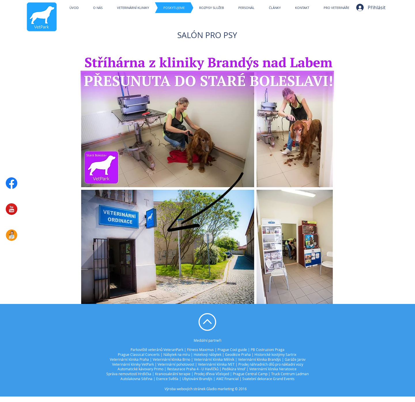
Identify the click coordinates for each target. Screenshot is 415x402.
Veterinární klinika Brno (171, 359)
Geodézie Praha (238, 354)
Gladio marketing (220, 388)
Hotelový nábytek (207, 354)
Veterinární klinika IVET (216, 364)
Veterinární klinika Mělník (214, 359)
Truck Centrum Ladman (290, 373)
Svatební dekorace (257, 378)
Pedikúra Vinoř (234, 369)
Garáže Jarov (295, 359)
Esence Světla (167, 378)
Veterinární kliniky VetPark (133, 364)
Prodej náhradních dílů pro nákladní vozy (270, 364)
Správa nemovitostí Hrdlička (128, 373)
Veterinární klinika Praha (129, 359)
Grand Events (284, 378)
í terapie (183, 373)
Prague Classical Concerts (139, 354)
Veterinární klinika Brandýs (259, 359)
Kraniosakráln (166, 373)
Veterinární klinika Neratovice (273, 369)
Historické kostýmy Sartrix (275, 354)
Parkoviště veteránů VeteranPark (157, 349)
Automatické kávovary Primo (140, 369)
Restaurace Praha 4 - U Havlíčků (192, 369)
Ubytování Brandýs (197, 378)
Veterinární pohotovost (176, 364)
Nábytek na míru (176, 354)
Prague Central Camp (250, 373)
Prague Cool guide (232, 349)
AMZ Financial (227, 378)
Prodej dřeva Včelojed (211, 373)
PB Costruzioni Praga (267, 349)
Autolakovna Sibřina (136, 378)
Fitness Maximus (200, 349)
